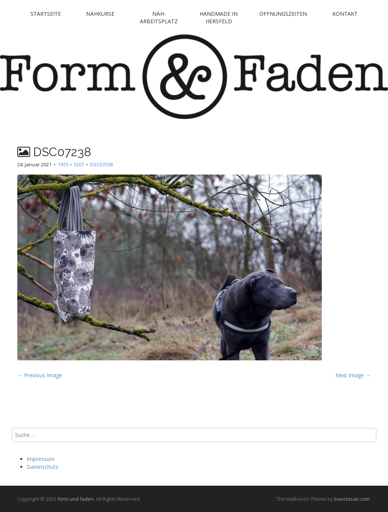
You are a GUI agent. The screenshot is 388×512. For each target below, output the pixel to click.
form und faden (76, 498)
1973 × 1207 (71, 164)
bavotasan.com (352, 498)
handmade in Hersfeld (219, 17)
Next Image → (353, 375)
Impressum (41, 458)
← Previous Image (39, 375)
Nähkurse (100, 13)
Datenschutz (42, 466)
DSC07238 (101, 164)
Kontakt (345, 13)
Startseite (45, 13)
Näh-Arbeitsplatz (159, 17)
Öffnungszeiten (283, 13)
